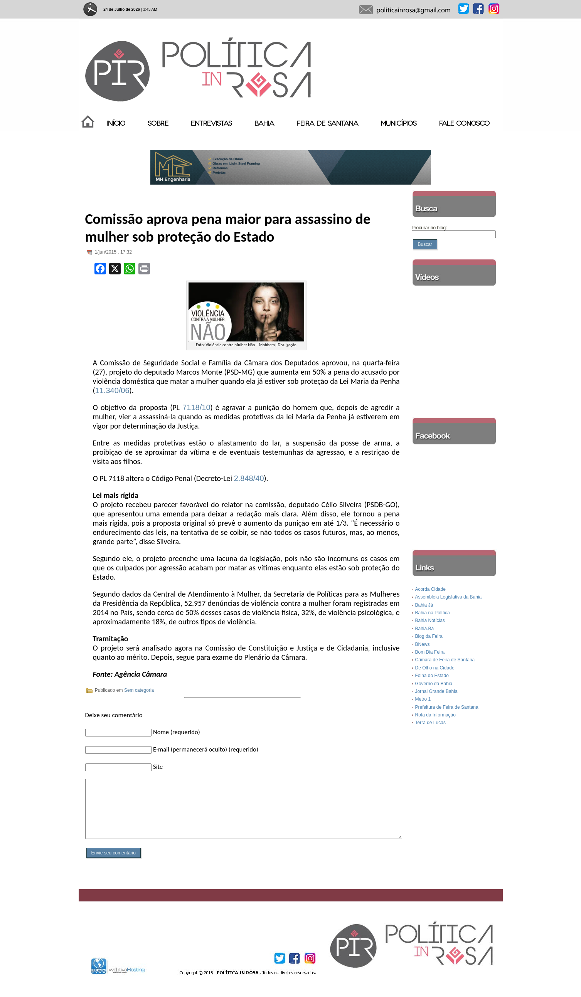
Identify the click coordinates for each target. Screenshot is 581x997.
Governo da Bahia (434, 683)
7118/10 (196, 407)
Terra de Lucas (430, 722)
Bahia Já (424, 605)
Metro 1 (423, 699)
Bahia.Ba (424, 628)
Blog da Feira (429, 636)
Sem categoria (139, 690)
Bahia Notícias (430, 620)
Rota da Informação (435, 715)
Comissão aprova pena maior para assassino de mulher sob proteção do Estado (228, 227)
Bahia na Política (432, 612)
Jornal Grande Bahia (436, 691)
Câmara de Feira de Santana (445, 659)
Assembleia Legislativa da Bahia (448, 597)
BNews (422, 644)
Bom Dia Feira (430, 652)
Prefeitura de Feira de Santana (446, 707)
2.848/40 (249, 478)
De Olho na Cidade (435, 668)
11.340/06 (112, 390)
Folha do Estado (432, 675)
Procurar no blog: (429, 227)
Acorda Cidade (430, 589)
